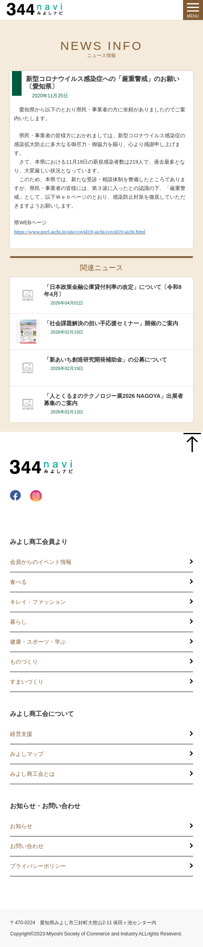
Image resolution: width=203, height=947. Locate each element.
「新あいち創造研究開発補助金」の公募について (105, 359)
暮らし (18, 622)
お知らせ (21, 826)
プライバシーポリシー (38, 866)
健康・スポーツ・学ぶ (38, 642)
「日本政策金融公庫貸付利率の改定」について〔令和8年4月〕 (112, 290)
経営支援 (21, 734)
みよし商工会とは (32, 774)
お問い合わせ (27, 846)
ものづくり (24, 661)
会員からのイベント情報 (41, 562)
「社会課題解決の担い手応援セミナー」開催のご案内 (111, 323)
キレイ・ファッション (38, 602)
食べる (18, 582)
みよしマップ (27, 754)
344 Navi (37, 9)
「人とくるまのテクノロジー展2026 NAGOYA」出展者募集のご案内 (113, 399)
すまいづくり (27, 681)
